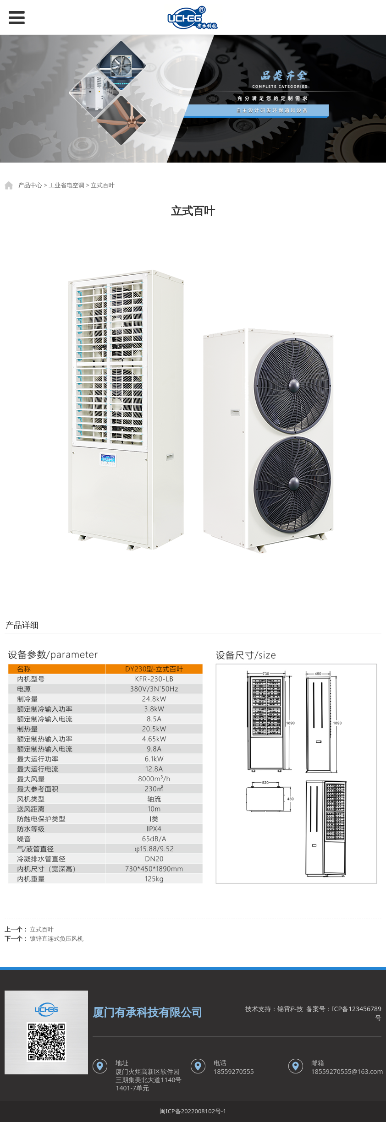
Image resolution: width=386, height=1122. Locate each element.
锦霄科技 (290, 1008)
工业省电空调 (66, 185)
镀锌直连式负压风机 (56, 938)
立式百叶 (42, 929)
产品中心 (30, 185)
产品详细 (22, 624)
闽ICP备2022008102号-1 (193, 1111)
